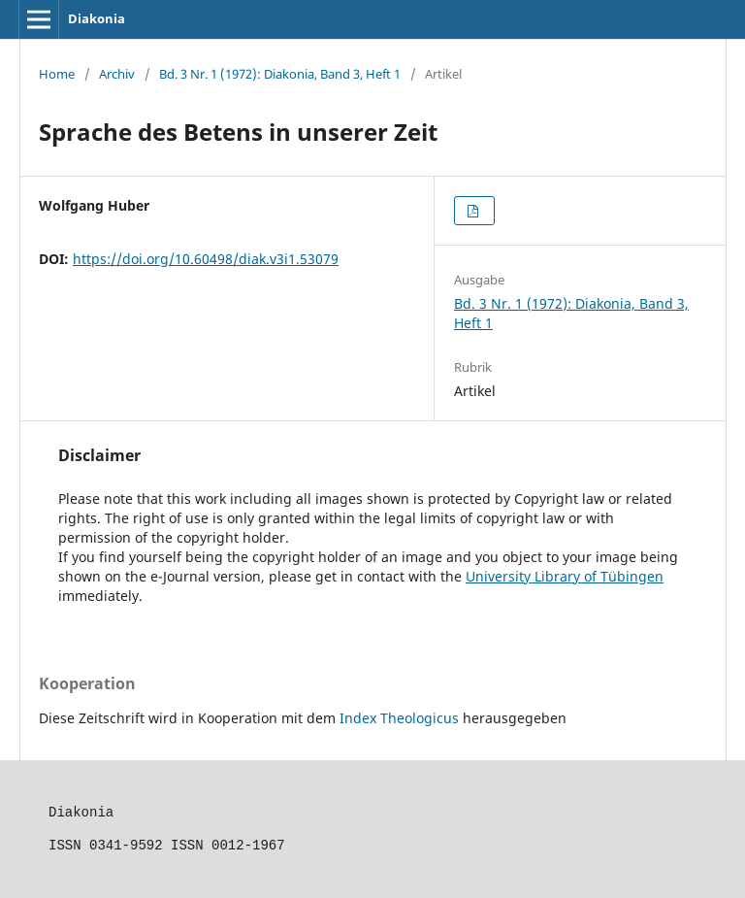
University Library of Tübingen (565, 576)
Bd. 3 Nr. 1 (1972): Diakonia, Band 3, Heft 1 (280, 74)
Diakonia (96, 18)
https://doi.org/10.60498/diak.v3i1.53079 (206, 258)
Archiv (117, 74)
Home (57, 74)
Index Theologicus (401, 718)
